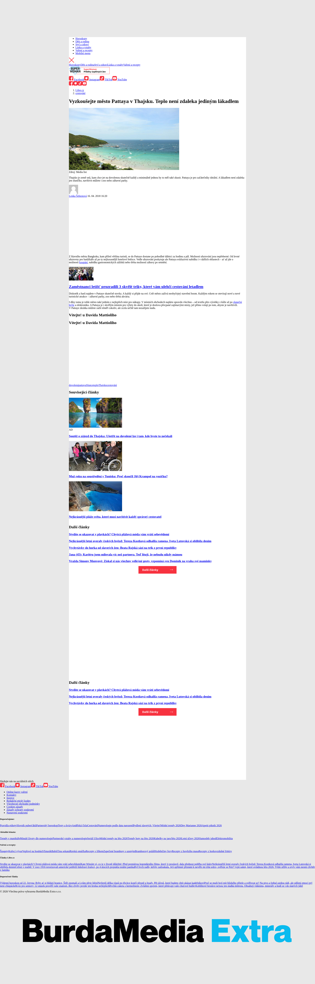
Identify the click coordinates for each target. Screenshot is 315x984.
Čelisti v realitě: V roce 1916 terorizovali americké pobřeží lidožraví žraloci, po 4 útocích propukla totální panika (74, 867)
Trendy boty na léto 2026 (140, 838)
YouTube (119, 79)
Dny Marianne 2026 (191, 825)
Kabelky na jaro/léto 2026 (167, 838)
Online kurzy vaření (17, 792)
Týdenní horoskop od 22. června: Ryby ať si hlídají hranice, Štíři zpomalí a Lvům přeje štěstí (49, 883)
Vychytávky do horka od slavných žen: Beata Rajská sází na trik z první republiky (123, 547)
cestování (112, 385)
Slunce (89, 385)
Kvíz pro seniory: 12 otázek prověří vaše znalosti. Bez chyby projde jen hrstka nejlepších (62, 885)
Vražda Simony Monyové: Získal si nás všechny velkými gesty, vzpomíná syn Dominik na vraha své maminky (140, 561)
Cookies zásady (15, 806)
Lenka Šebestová (78, 196)
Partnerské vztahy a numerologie (70, 838)
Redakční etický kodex (19, 800)
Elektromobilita (224, 838)
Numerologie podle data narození (115, 825)
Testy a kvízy (65, 825)
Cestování (92, 825)
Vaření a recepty (84, 50)
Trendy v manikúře (10, 838)
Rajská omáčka (78, 851)
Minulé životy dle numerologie (36, 838)
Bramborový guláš (145, 851)
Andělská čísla (79, 825)
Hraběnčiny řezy (163, 851)
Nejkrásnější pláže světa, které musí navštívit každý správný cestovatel (115, 516)
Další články (150, 570)
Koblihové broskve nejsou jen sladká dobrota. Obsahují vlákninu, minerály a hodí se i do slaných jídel (249, 885)
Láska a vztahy (83, 47)
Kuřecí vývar (15, 851)
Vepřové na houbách (33, 851)
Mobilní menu (82, 53)
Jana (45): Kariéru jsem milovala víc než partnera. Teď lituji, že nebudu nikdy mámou (125, 554)
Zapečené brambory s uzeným (119, 851)
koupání (83, 262)
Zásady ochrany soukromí (20, 809)
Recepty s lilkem (95, 851)
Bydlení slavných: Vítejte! (147, 825)
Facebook (76, 79)
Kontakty (11, 795)
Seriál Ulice (93, 838)
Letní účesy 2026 (190, 838)
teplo (95, 385)
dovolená (74, 385)
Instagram (92, 79)
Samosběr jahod (207, 838)
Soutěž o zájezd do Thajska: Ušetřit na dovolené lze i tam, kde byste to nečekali (120, 436)
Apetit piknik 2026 (212, 825)
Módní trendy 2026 (170, 825)
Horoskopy (81, 38)
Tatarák (48, 851)
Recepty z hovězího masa (185, 851)
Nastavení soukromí (17, 812)
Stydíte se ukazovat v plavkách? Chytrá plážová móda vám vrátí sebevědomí (119, 534)
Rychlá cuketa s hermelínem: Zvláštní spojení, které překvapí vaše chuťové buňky (152, 885)
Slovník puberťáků (26, 825)
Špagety (4, 851)
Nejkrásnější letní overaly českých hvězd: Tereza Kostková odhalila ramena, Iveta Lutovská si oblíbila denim (140, 541)
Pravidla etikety (8, 825)
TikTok (106, 79)
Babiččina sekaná (61, 851)
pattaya (82, 385)
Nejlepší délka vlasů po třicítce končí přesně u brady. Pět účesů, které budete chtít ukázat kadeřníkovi (151, 883)
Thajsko (102, 385)
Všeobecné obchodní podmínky (23, 803)
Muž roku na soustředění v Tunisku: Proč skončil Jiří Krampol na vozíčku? (118, 476)
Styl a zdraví (82, 44)
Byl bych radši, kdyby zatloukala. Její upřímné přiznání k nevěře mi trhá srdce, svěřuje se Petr (183, 867)
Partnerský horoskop (47, 825)
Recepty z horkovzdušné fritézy (215, 851)
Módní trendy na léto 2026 (114, 838)
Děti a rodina (82, 41)
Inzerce (10, 797)
